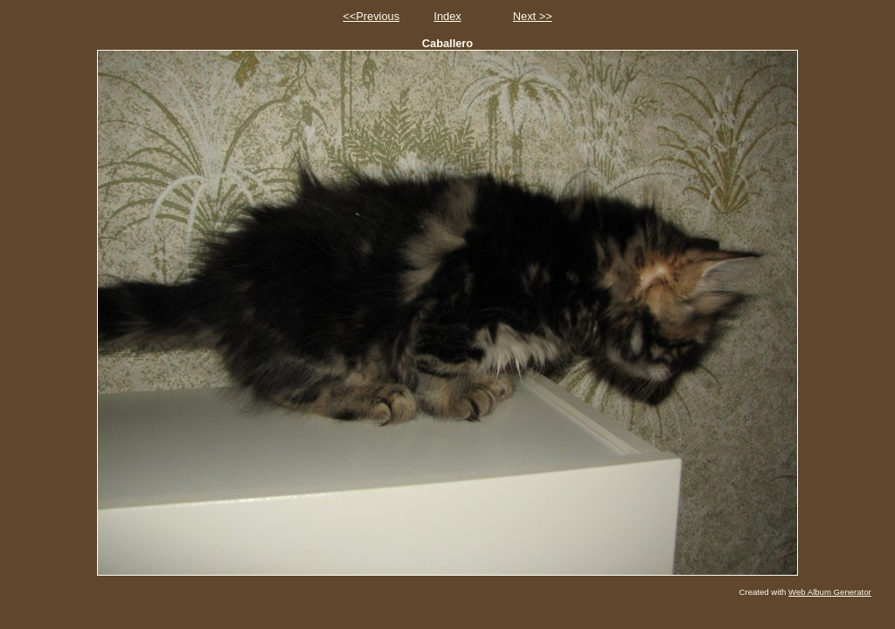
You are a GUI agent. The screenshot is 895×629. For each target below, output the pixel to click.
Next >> (532, 16)
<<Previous (371, 16)
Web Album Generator (829, 592)
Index (447, 16)
